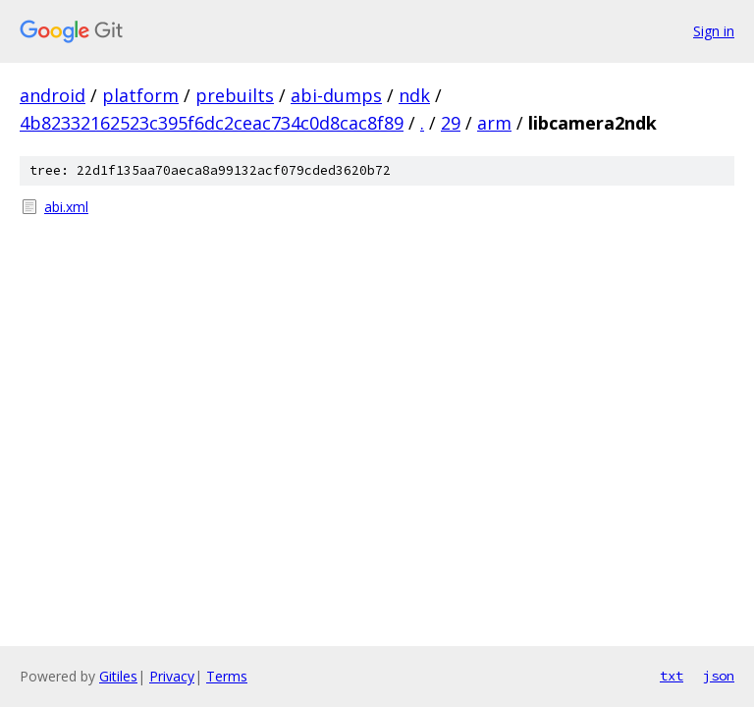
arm (494, 123)
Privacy (171, 676)
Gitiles (118, 676)
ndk (414, 95)
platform (140, 95)
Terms (226, 676)
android (52, 95)
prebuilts (234, 95)
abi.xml (66, 206)
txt (671, 675)
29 (450, 123)
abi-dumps (336, 95)
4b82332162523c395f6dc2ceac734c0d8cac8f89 (212, 123)
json (718, 675)
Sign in (713, 31)
